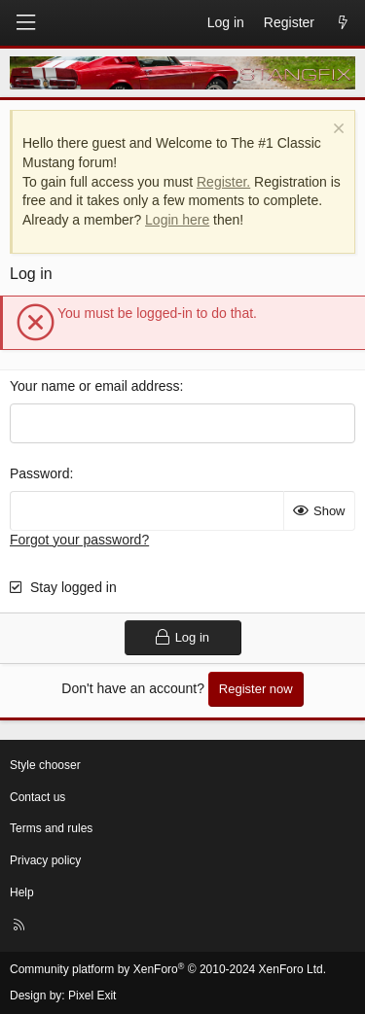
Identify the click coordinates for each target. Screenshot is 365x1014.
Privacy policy (45, 860)
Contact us (37, 797)
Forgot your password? (79, 539)
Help (22, 892)
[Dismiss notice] (336, 131)
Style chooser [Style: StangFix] (45, 765)
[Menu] (25, 23)
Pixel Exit (92, 995)
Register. (223, 182)
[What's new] (342, 23)
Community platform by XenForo (168, 969)
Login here (177, 219)
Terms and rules (51, 828)
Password (39, 473)
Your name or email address (95, 386)
